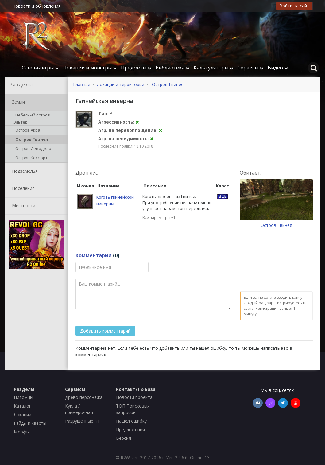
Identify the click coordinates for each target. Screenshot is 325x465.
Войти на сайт (294, 6)
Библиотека (172, 67)
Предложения (130, 429)
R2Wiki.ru (130, 457)
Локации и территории (120, 84)
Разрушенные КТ (82, 421)
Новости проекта (134, 397)
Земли (17, 102)
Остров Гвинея (30, 140)
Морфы (21, 432)
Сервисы (250, 67)
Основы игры (40, 67)
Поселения (22, 189)
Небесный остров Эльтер (31, 118)
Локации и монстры (90, 67)
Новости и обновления (36, 6)
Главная (81, 84)
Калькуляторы (213, 67)
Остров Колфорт (30, 158)
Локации (22, 414)
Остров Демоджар (32, 149)
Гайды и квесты (30, 423)
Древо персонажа (84, 397)
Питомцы (23, 397)
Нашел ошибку (131, 421)
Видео (278, 67)
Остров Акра (26, 130)
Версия (123, 438)
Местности (22, 206)
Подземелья (24, 171)
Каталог (22, 406)
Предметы (136, 67)
